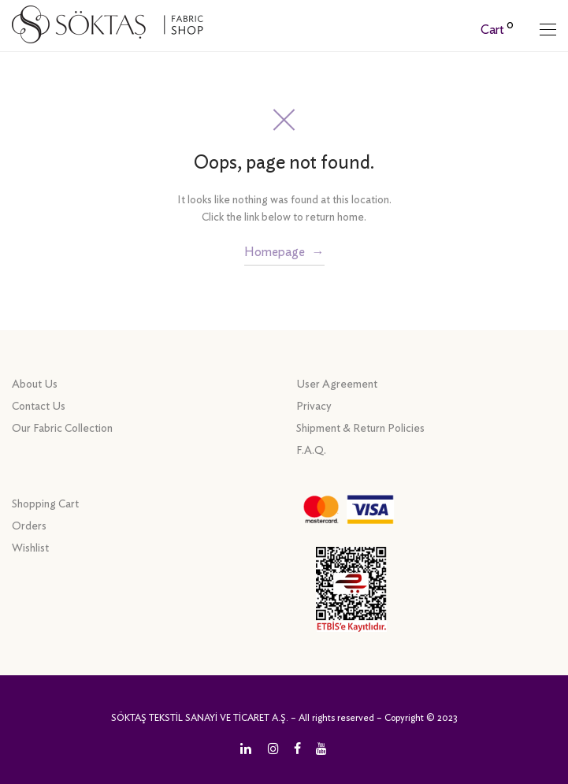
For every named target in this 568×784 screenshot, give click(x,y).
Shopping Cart (45, 504)
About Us (35, 384)
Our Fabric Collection (62, 428)
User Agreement (336, 384)
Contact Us (38, 406)
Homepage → (284, 252)
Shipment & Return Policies (360, 428)
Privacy (314, 406)
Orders (29, 526)
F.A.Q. (311, 450)
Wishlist (30, 548)
